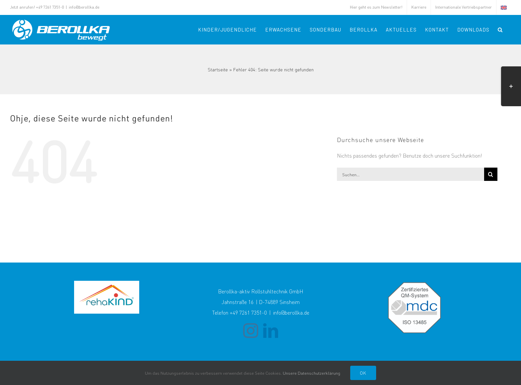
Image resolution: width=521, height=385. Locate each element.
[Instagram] (250, 330)
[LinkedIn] (270, 330)
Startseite (218, 69)
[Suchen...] (410, 174)
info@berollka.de (84, 7)
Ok (363, 373)
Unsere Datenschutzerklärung (311, 373)
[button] (500, 29)
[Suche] (490, 174)
